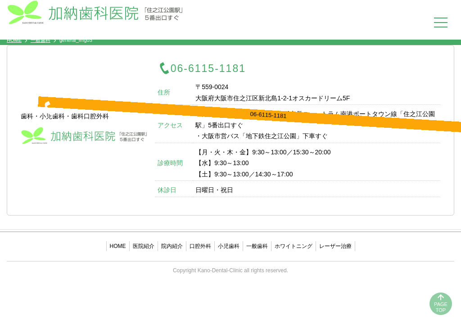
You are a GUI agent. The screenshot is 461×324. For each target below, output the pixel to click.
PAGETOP (440, 307)
